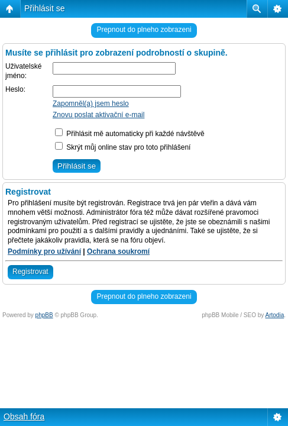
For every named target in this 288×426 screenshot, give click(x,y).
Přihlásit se (44, 8)
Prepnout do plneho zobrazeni (143, 29)
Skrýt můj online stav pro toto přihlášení (122, 147)
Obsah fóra (24, 416)
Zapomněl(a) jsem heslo (91, 103)
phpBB (44, 315)
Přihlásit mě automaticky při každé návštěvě (130, 134)
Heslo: (15, 89)
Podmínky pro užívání (44, 251)
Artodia (275, 315)
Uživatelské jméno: (23, 71)
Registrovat (30, 271)
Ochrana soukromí (118, 251)
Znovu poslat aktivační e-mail (98, 115)
